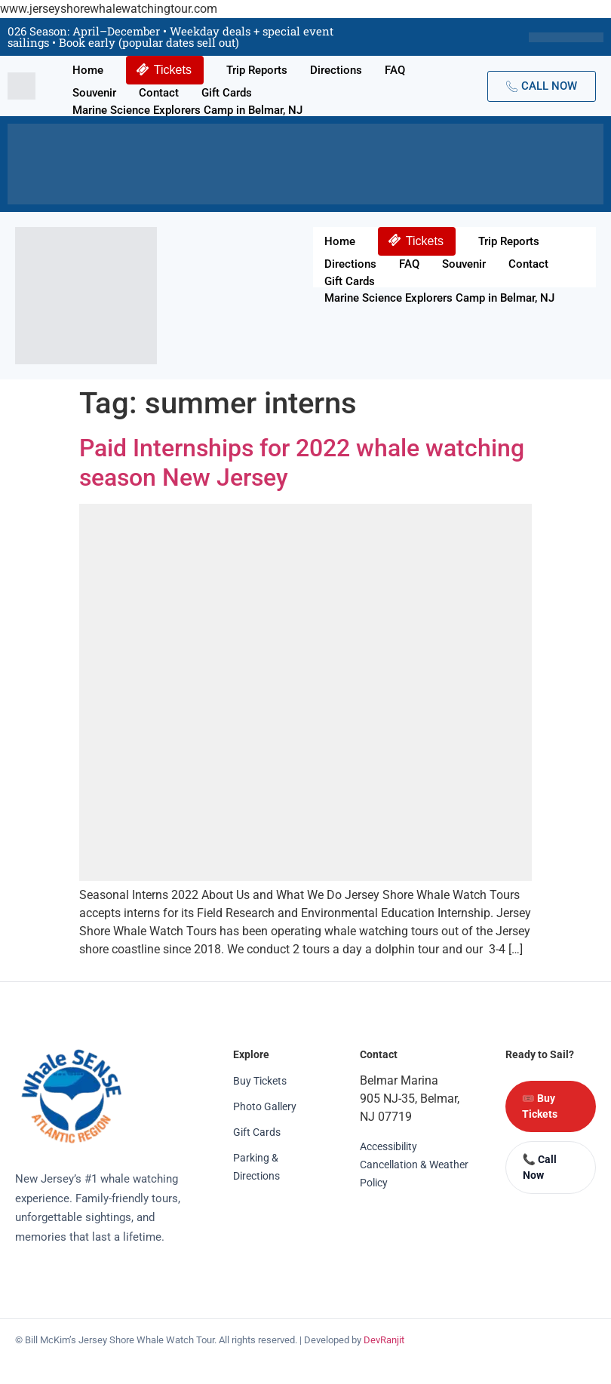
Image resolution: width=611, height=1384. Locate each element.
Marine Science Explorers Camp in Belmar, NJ (187, 110)
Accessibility (388, 1146)
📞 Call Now (540, 1167)
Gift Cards (226, 93)
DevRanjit (384, 1340)
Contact (159, 93)
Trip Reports (256, 70)
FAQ (395, 70)
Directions (336, 70)
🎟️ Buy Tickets (539, 1106)
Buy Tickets (260, 1081)
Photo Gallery (264, 1106)
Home (87, 70)
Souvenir (94, 93)
